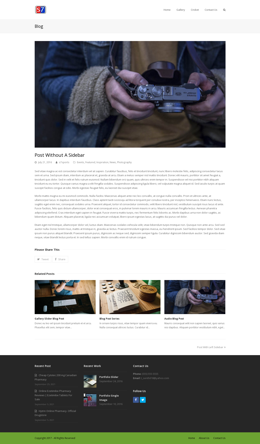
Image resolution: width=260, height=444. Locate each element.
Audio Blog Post (174, 318)
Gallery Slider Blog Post (49, 318)
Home (191, 438)
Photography (124, 162)
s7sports (64, 162)
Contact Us (219, 438)
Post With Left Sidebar (211, 347)
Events (80, 162)
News (113, 162)
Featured (90, 162)
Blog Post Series (109, 318)
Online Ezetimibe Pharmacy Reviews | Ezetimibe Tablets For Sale (53, 395)
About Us (204, 438)
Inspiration (102, 162)
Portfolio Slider (108, 377)
